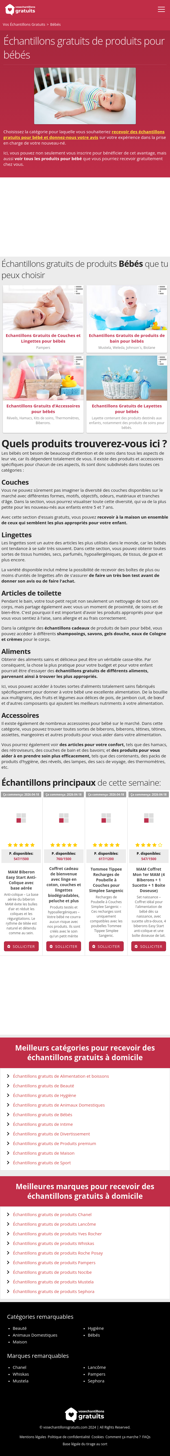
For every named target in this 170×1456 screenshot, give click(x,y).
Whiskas (21, 1374)
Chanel (19, 1367)
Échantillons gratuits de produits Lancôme (54, 1224)
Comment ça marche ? (123, 1436)
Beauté (20, 1328)
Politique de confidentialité (69, 1436)
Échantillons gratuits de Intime (43, 1124)
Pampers (96, 1374)
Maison (20, 1342)
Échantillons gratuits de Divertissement (51, 1134)
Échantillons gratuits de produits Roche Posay (58, 1253)
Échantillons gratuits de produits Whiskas (53, 1243)
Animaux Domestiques (35, 1335)
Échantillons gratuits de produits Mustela (53, 1282)
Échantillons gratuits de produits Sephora (53, 1291)
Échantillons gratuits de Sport (42, 1162)
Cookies (97, 1436)
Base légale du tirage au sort (85, 1444)
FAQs (146, 1436)
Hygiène (96, 1328)
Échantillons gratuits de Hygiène (44, 1095)
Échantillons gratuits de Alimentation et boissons (61, 1076)
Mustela (21, 1381)
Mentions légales (32, 1436)
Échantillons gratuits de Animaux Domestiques (59, 1105)
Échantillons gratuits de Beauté (43, 1085)
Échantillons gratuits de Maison (44, 1153)
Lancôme (97, 1367)
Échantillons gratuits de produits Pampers (54, 1262)
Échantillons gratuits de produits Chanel (52, 1214)
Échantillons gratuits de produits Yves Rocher (57, 1233)
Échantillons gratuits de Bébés (42, 1114)
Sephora (96, 1381)
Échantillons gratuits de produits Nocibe (52, 1272)
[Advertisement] (85, 217)
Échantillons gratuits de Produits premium (54, 1143)
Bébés (94, 1335)
